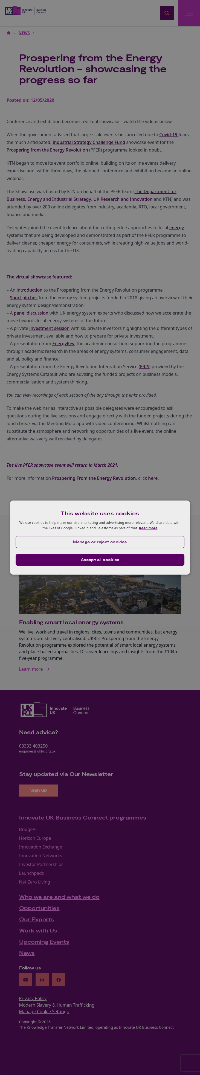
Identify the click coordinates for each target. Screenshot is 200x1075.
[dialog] (100, 538)
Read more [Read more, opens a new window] (148, 528)
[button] (100, 542)
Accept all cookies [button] (100, 559)
